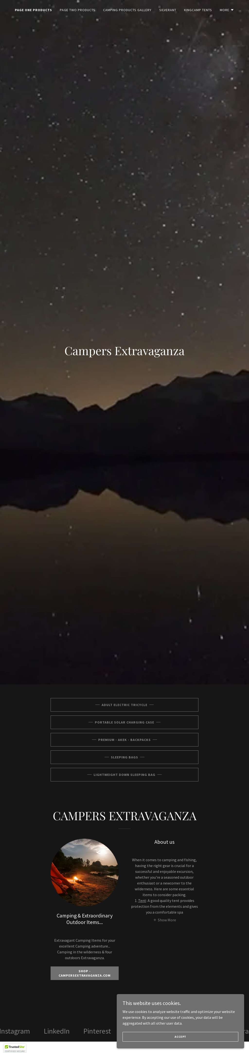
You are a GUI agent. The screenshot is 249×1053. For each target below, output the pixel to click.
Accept (194, 1035)
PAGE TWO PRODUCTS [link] (77, 10)
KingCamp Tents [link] (198, 10)
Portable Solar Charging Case (124, 722)
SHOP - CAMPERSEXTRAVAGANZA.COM (85, 973)
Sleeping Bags (124, 757)
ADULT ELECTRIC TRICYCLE (124, 705)
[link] (32, 1031)
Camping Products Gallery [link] (127, 10)
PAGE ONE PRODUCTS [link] (33, 10)
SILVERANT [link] (167, 10)
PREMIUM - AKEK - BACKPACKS (124, 740)
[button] (227, 10)
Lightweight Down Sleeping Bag (124, 774)
